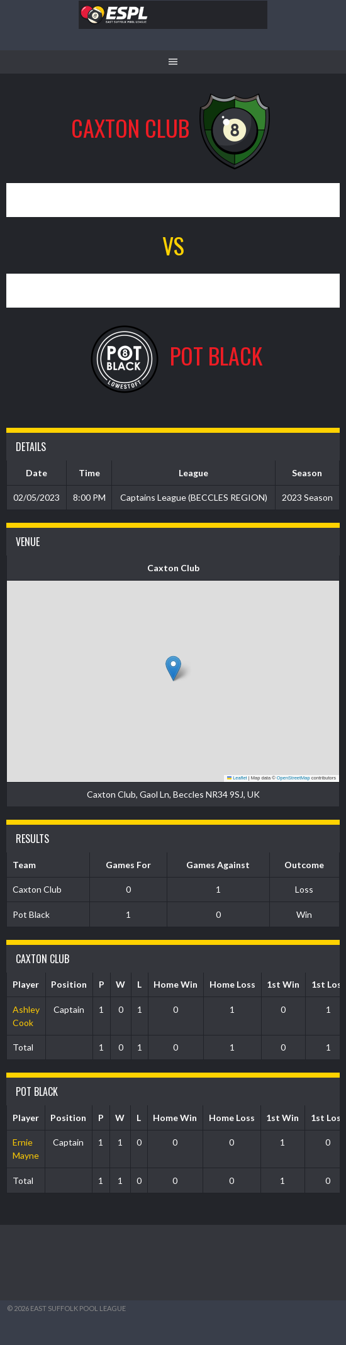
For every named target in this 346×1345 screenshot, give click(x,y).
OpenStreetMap (293, 778)
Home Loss (232, 984)
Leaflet (237, 778)
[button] (173, 668)
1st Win (283, 984)
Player (26, 984)
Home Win (175, 984)
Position (69, 984)
